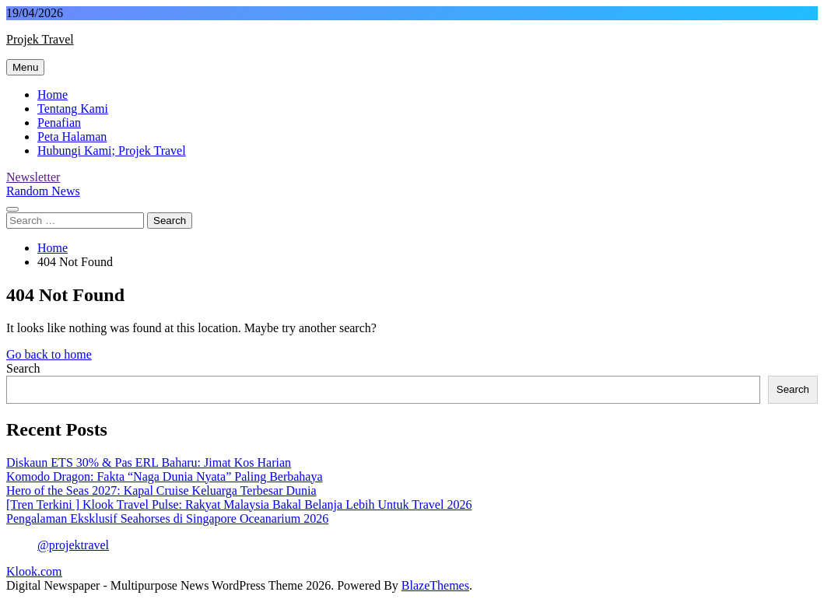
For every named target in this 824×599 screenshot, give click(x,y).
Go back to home (49, 354)
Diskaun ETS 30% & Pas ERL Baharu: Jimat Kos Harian (148, 462)
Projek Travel (40, 39)
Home (52, 94)
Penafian (59, 122)
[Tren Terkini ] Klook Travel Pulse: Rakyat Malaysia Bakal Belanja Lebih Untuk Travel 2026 (239, 504)
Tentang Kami (72, 108)
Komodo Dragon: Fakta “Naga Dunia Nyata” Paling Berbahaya (164, 476)
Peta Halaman (72, 136)
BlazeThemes (435, 585)
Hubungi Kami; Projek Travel (111, 150)
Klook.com (34, 571)
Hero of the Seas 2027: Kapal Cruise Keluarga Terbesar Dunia (161, 490)
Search (23, 368)
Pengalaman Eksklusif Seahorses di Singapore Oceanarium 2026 (167, 518)
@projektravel (73, 545)
